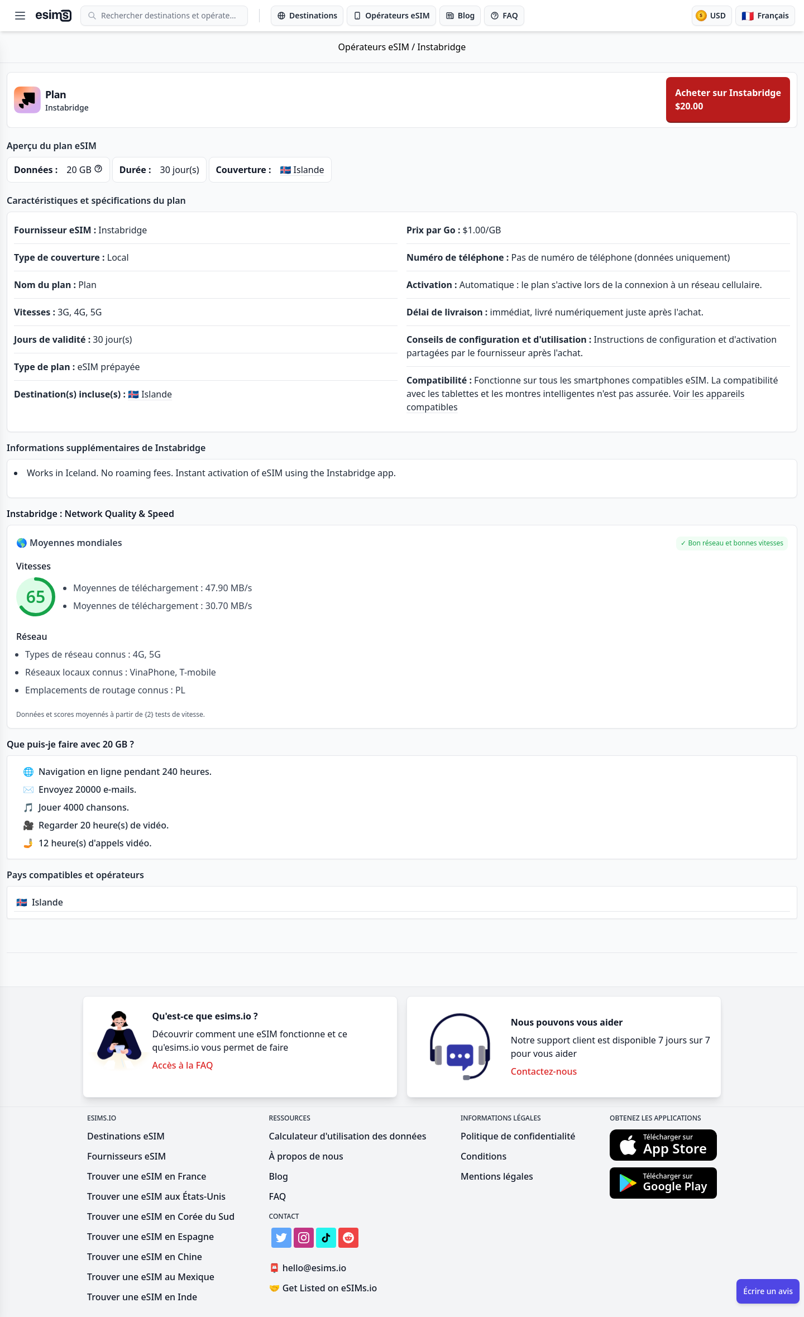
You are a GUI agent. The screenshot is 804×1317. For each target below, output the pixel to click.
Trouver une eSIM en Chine (144, 1257)
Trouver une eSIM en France (146, 1176)
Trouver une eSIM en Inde (142, 1297)
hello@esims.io (310, 1268)
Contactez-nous (544, 1071)
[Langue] (765, 16)
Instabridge (441, 47)
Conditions (483, 1156)
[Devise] (712, 16)
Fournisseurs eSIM (126, 1156)
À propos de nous (306, 1156)
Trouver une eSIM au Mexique (150, 1277)
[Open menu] (20, 15)
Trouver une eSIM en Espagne (150, 1236)
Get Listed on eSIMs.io (323, 1288)
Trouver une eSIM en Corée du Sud (160, 1216)
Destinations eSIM (126, 1136)
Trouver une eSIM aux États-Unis (156, 1196)
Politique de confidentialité (518, 1136)
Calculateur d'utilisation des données (348, 1136)
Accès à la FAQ (182, 1065)
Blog (278, 1176)
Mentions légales (497, 1176)
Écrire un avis (768, 1291)
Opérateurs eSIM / (378, 47)
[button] (732, 543)
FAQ (277, 1196)
